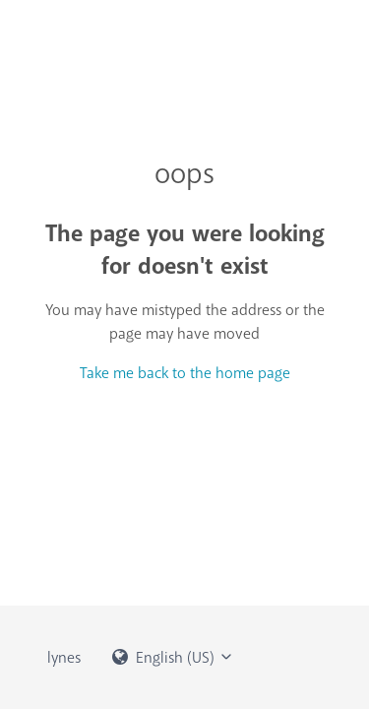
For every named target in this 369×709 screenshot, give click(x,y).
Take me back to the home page (185, 373)
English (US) (173, 658)
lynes (64, 658)
